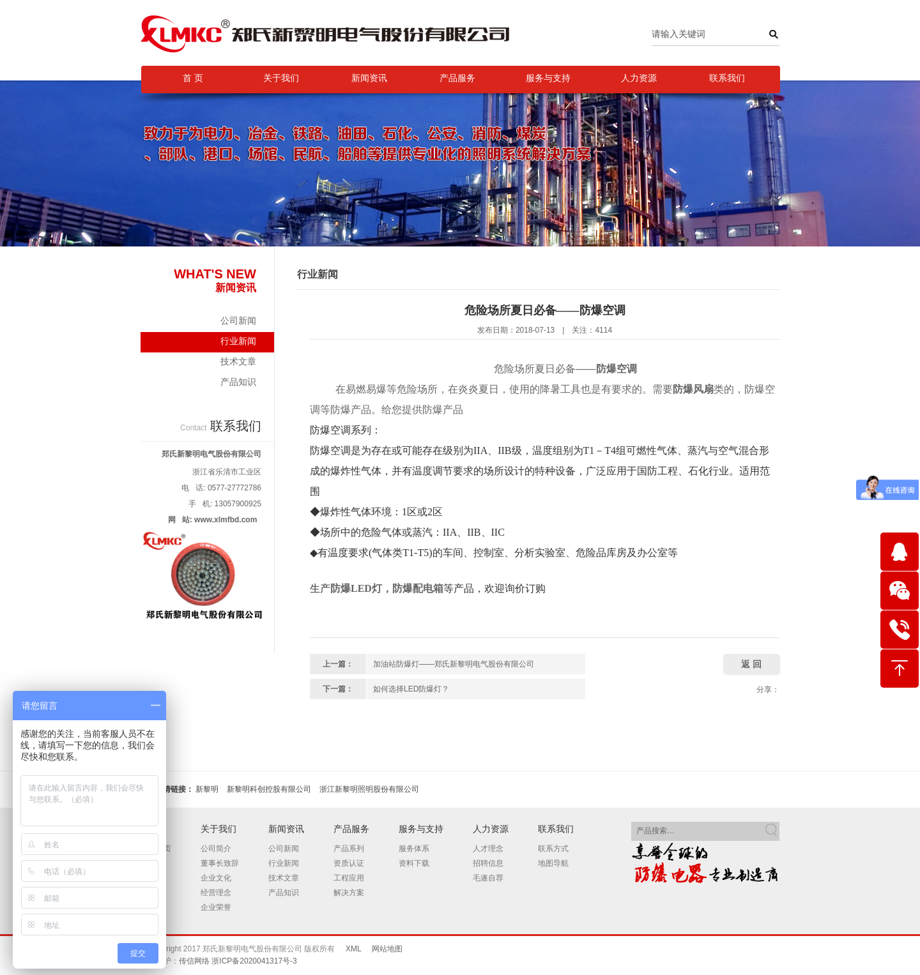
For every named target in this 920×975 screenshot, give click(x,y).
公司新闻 (238, 320)
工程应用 (349, 877)
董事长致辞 (220, 863)
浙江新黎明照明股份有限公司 (369, 789)
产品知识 (238, 382)
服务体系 (414, 848)
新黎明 (206, 789)
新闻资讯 (369, 78)
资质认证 (349, 863)
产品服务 (457, 78)
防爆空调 (616, 368)
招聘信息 (488, 863)
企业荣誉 (216, 907)
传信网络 (194, 960)
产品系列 (349, 848)
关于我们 (281, 78)
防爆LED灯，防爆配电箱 (386, 588)
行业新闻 (207, 344)
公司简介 (216, 848)
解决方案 (349, 892)
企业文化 (216, 877)
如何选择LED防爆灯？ (411, 688)
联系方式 (553, 848)
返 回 (751, 664)
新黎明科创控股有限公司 (269, 789)
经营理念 (216, 892)
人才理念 (488, 848)
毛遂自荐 (488, 877)
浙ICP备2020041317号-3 (253, 960)
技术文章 (238, 361)
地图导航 (553, 863)
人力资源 (639, 78)
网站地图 (387, 948)
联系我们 (727, 78)
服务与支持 (548, 78)
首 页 (193, 78)
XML (353, 948)
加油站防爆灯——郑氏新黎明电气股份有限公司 (453, 664)
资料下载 (414, 863)
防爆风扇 (693, 389)
